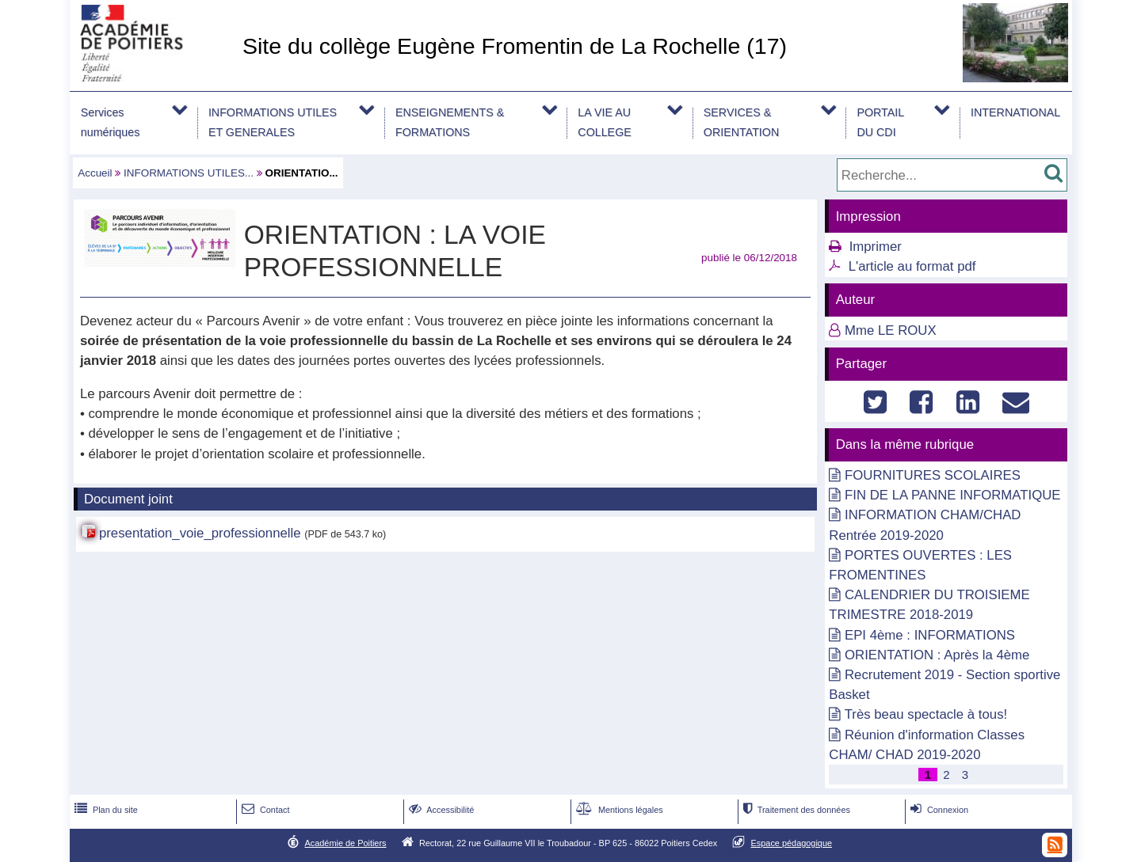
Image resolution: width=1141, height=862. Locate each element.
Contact (264, 810)
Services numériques (110, 122)
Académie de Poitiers (345, 843)
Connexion (937, 810)
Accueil (95, 173)
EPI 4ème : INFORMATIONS (930, 635)
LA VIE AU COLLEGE (604, 122)
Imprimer (875, 246)
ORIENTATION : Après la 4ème (937, 655)
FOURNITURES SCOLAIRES (933, 475)
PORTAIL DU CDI (880, 122)
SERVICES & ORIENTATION (741, 122)
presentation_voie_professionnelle (200, 533)
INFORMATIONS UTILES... (189, 173)
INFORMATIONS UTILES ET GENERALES (272, 122)
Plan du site (104, 810)
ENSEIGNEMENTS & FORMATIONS (449, 122)
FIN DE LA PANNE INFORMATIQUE (953, 495)
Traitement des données (795, 810)
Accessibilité (440, 810)
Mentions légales (618, 810)
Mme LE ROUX (891, 330)
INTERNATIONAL (1015, 112)
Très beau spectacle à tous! (926, 714)
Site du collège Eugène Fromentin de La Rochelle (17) (514, 46)
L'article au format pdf (912, 266)
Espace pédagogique (792, 843)
